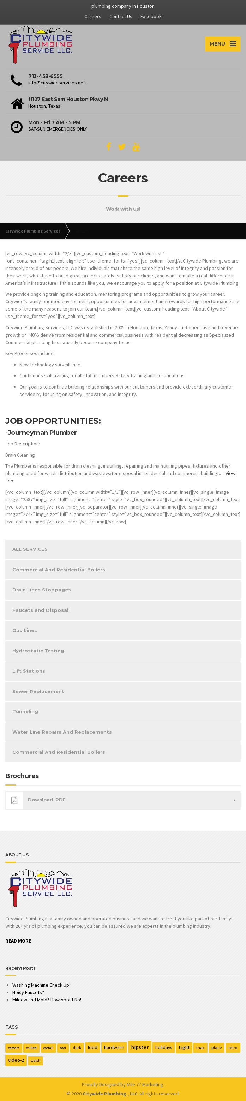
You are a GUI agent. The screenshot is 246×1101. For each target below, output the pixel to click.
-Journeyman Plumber (41, 433)
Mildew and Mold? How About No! (46, 1000)
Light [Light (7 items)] (184, 1047)
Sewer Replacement (38, 691)
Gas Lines (24, 630)
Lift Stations (28, 671)
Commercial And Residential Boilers (58, 569)
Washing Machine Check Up (40, 985)
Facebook (151, 16)
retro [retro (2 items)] (233, 1047)
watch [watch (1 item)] (35, 1060)
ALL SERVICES (30, 549)
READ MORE (18, 941)
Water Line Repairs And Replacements (62, 732)
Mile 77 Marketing (145, 1084)
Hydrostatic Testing (38, 651)
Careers (92, 16)
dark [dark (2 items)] (77, 1047)
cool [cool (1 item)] (63, 1048)
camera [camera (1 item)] (13, 1048)
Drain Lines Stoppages (41, 589)
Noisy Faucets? (28, 992)
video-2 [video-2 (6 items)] (16, 1060)
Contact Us (120, 16)
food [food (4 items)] (92, 1048)
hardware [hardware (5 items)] (114, 1047)
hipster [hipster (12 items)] (140, 1047)
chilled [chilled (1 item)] (31, 1048)
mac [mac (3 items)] (200, 1047)
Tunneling (25, 711)
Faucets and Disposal (40, 610)
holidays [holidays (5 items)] (163, 1047)
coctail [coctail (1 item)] (48, 1048)
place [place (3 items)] (216, 1047)
